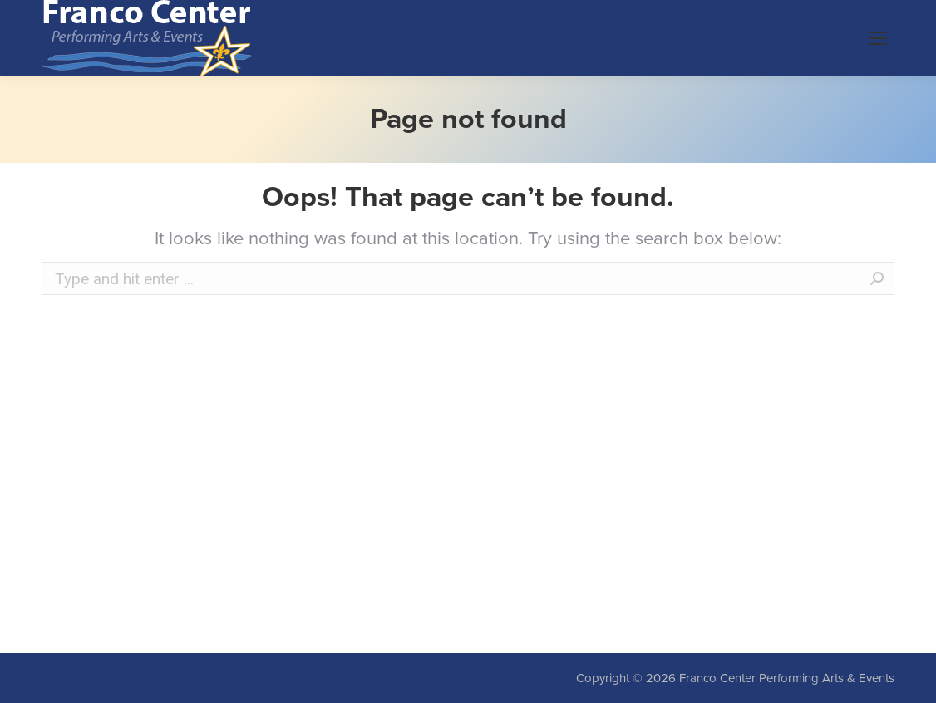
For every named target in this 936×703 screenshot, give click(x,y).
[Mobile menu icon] (877, 38)
